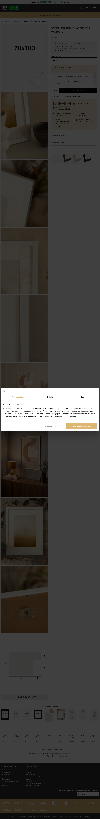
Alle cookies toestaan (81, 426)
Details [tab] (50, 397)
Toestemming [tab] (17, 397)
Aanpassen (50, 426)
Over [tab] (83, 397)
